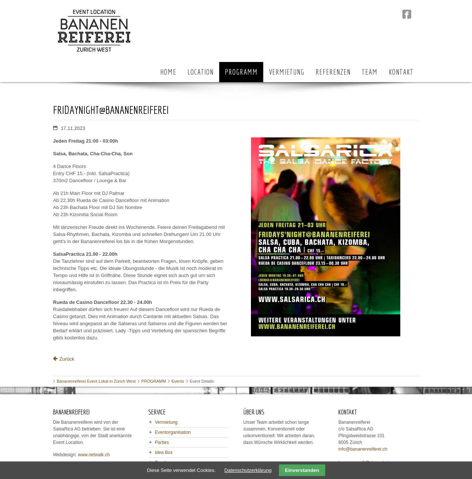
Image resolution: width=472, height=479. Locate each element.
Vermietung (166, 422)
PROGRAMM (241, 72)
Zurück (66, 359)
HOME (168, 72)
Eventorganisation (173, 432)
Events (177, 381)
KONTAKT (401, 72)
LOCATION (200, 72)
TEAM (370, 72)
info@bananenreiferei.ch (362, 449)
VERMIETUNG (286, 72)
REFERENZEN (333, 72)
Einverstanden (302, 470)
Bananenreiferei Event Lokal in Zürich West (96, 381)
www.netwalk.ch (94, 454)
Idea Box (164, 452)
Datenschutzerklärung (247, 470)
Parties (162, 442)
